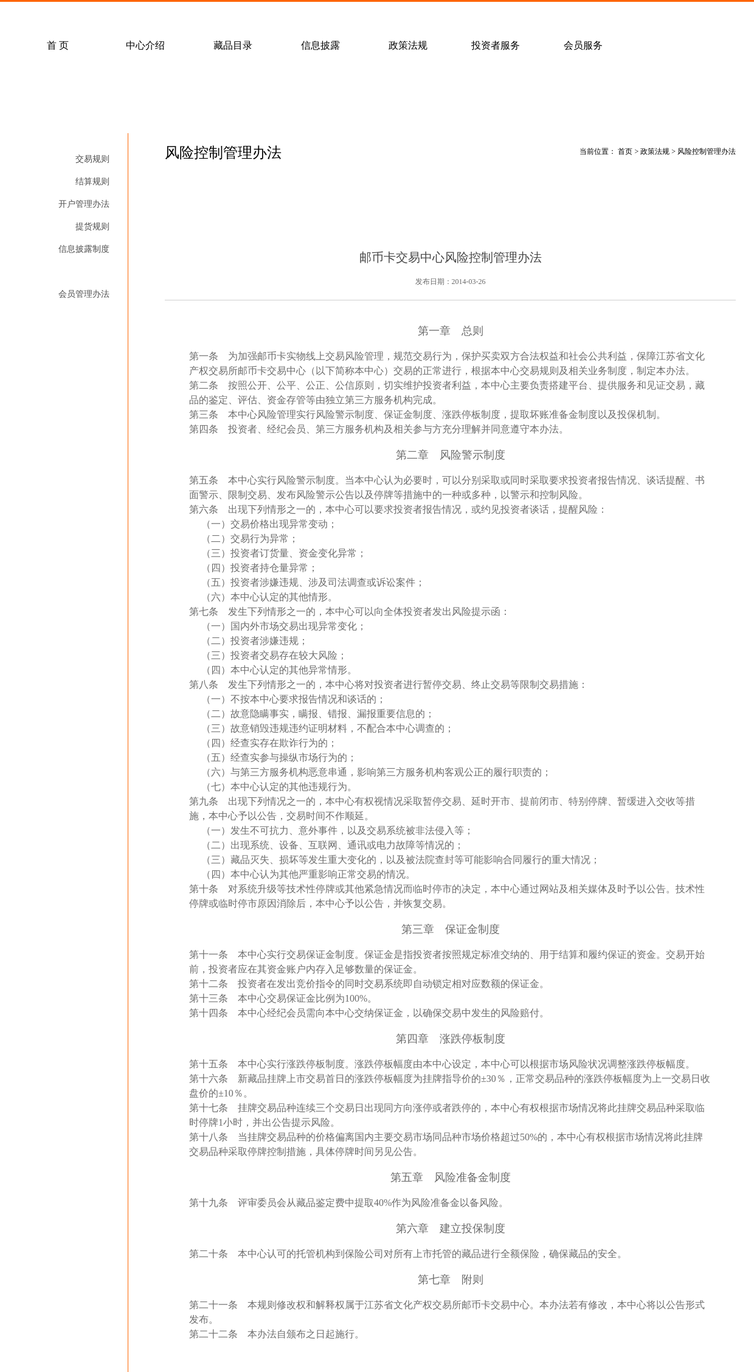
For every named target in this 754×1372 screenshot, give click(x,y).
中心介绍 (145, 45)
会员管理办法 (83, 294)
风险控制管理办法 (75, 271)
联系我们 (344, 16)
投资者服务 (495, 45)
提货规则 (92, 226)
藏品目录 (232, 45)
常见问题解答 (82, 16)
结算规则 (92, 181)
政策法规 (408, 45)
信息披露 (320, 45)
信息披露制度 (83, 249)
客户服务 (169, 16)
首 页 (58, 45)
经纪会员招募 (257, 16)
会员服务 (583, 45)
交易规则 (92, 159)
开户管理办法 (83, 204)
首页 (625, 151)
